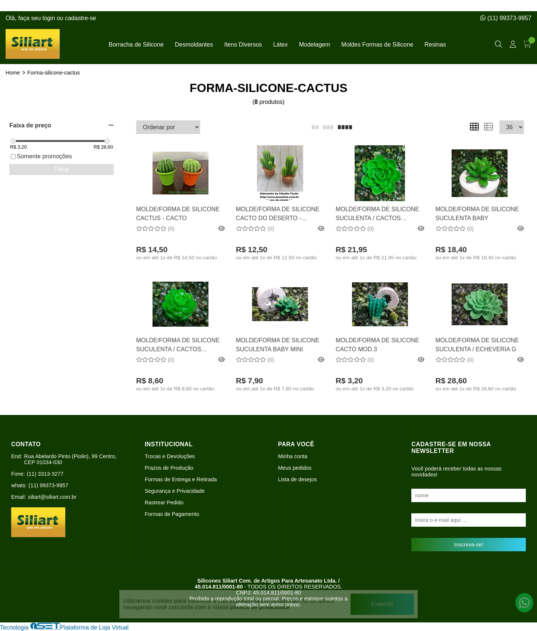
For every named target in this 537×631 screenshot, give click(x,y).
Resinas (435, 44)
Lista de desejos (297, 479)
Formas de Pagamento (172, 514)
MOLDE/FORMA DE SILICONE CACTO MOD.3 (377, 344)
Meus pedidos (295, 468)
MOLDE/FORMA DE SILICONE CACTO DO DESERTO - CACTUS (278, 214)
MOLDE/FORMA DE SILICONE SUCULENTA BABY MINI (278, 344)
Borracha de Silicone (136, 44)
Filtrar (61, 169)
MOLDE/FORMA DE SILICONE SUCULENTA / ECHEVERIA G (477, 344)
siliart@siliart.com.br (52, 497)
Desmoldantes (194, 44)
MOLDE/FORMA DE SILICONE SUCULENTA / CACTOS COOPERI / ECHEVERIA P (178, 346)
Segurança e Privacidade (175, 491)
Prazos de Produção (169, 468)
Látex (280, 44)
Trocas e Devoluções (170, 456)
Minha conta (292, 456)
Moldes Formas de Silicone (377, 44)
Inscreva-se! (468, 545)
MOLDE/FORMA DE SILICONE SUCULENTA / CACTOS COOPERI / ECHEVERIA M (377, 214)
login (50, 18)
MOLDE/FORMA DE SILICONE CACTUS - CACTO (178, 213)
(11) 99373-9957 (505, 18)
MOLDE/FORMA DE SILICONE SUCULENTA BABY (477, 213)
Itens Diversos (243, 44)
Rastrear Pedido (164, 502)
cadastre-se (80, 18)
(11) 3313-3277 (45, 474)
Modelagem (314, 44)
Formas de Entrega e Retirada (181, 479)
